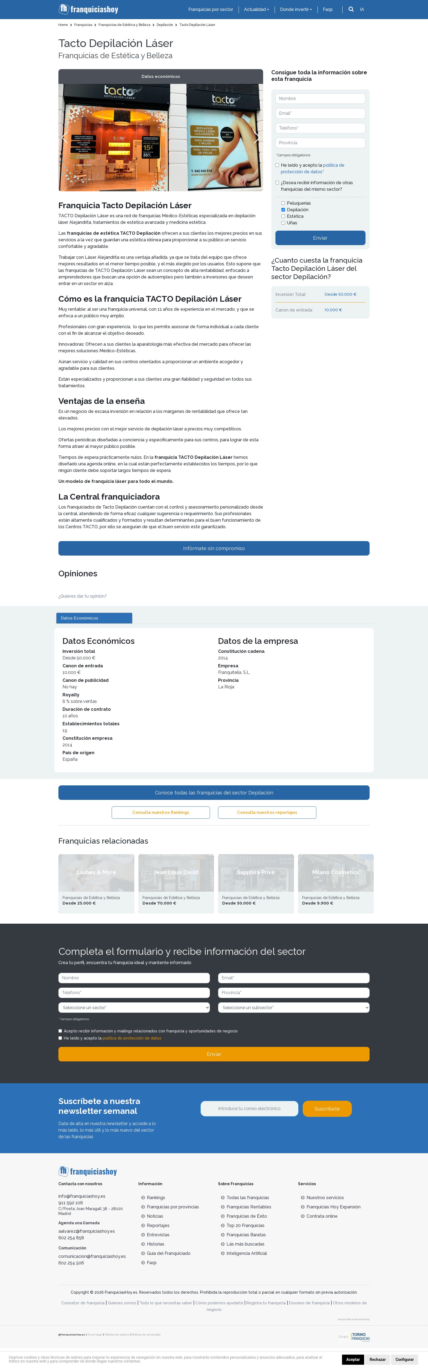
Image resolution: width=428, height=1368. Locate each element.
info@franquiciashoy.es (81, 1216)
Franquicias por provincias (170, 1226)
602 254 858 (71, 1257)
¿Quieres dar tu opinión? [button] (82, 596)
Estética (295, 216)
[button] (256, 137)
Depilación (297, 209)
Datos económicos (161, 76)
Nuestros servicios (322, 1217)
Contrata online (319, 1236)
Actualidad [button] (255, 9)
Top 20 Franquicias (242, 1245)
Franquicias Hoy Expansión (331, 1226)
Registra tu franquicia (266, 1323)
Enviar (320, 238)
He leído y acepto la (312, 168)
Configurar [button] (405, 1359)
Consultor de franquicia (83, 1323)
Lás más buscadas (242, 1264)
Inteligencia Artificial (244, 1273)
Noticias (152, 1236)
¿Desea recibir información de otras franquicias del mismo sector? (317, 186)
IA (362, 9)
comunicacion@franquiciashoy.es (92, 1276)
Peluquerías (299, 203)
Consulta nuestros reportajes (267, 812)
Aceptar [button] (353, 1359)
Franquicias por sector (210, 9)
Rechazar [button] (378, 1359)
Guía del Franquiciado (166, 1273)
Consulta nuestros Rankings (160, 812)
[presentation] (241, 1151)
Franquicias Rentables (246, 1226)
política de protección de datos (132, 1058)
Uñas (292, 222)
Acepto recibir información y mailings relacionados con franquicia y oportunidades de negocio (151, 1051)
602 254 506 (71, 1283)
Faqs (328, 9)
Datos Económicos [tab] (79, 618)
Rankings (153, 1217)
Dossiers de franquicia (309, 1323)
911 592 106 (70, 1222)
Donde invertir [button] (294, 9)
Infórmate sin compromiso (214, 548)
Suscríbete (327, 1129)
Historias (152, 1264)
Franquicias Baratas (243, 1254)
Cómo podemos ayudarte (219, 1323)
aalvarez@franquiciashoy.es (86, 1251)
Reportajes (155, 1245)
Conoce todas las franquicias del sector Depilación (214, 792)
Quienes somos (122, 1323)
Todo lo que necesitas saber (165, 1323)
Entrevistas (155, 1254)
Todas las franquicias (245, 1217)
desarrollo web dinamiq (354, 1339)
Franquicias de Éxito (244, 1236)
